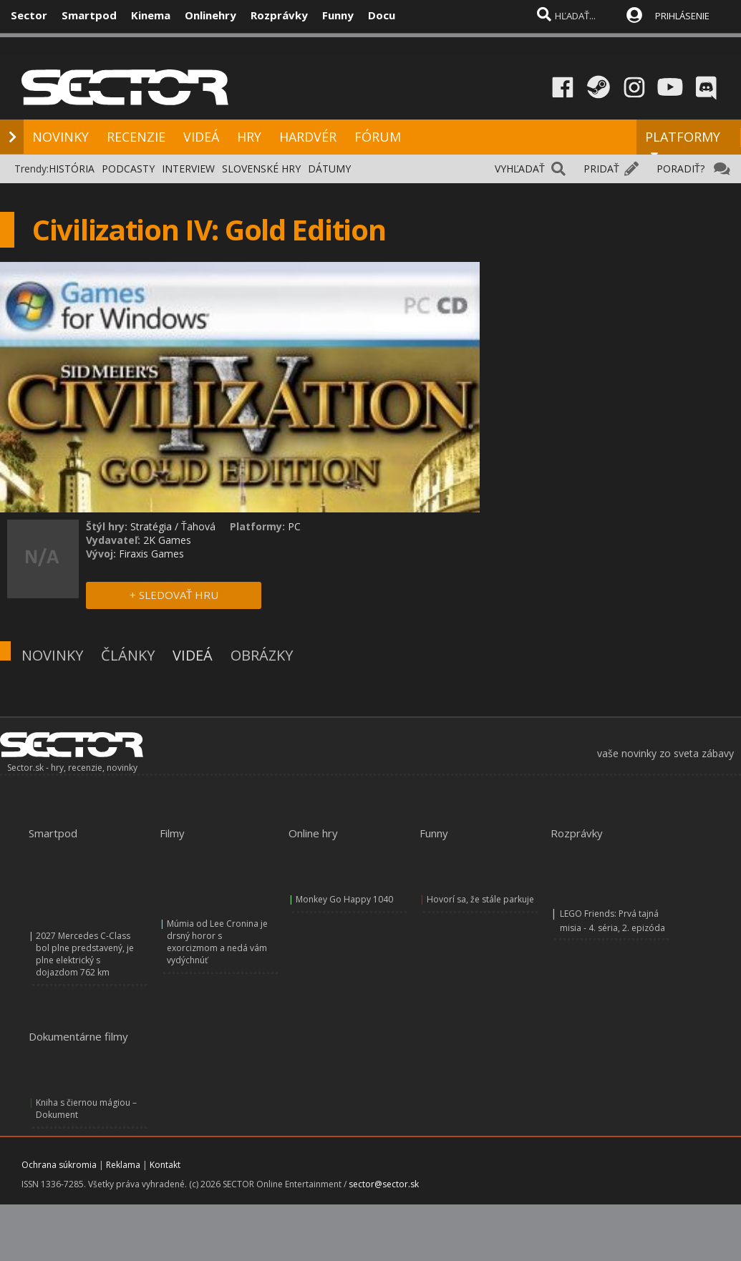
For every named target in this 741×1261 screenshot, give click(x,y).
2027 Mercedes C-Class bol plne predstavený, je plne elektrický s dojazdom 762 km (85, 954)
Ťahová (198, 526)
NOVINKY (60, 136)
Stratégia (151, 526)
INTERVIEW (188, 168)
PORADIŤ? (680, 168)
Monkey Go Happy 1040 (344, 899)
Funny (338, 15)
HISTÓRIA (72, 168)
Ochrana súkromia (59, 1165)
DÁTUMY (329, 168)
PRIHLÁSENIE (682, 15)
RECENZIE (136, 136)
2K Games (167, 540)
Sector (29, 15)
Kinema (150, 15)
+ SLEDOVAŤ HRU (174, 595)
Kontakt (165, 1165)
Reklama (123, 1165)
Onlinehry (210, 15)
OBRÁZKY (262, 655)
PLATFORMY (682, 143)
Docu (381, 15)
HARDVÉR (307, 136)
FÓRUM (377, 136)
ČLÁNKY (128, 655)
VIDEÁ (201, 136)
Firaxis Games (151, 553)
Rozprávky (279, 15)
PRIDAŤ (601, 168)
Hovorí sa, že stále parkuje (480, 899)
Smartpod (89, 15)
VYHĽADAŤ (520, 168)
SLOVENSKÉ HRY (261, 168)
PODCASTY (128, 168)
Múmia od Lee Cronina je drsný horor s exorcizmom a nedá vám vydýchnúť (217, 941)
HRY (249, 136)
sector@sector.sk (384, 1184)
